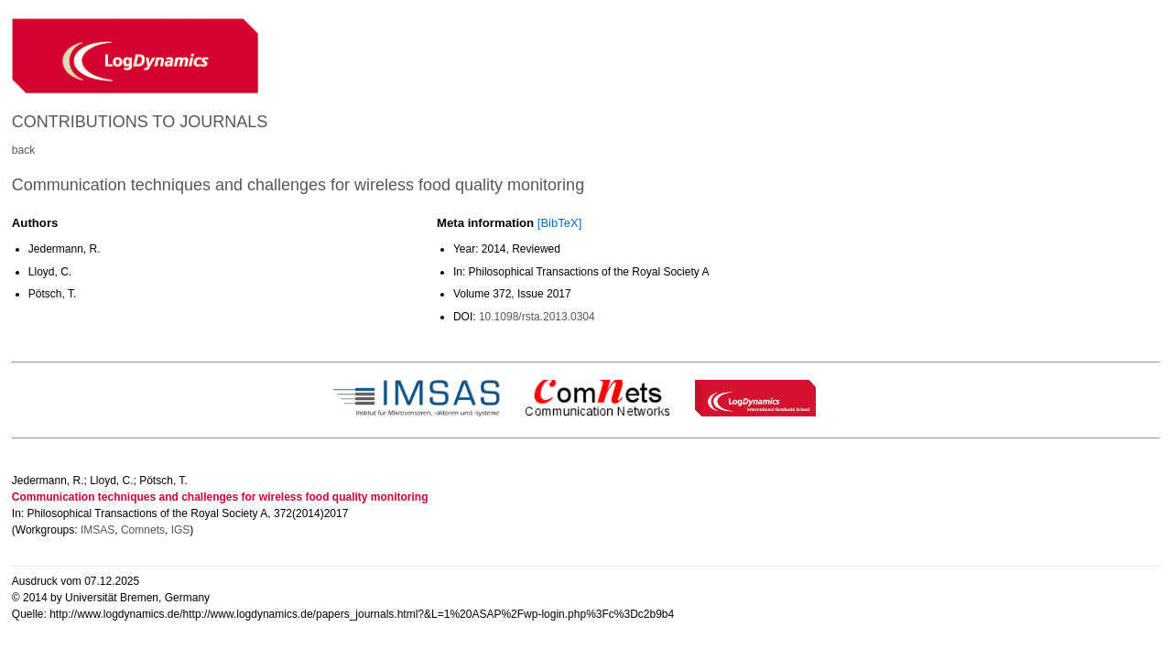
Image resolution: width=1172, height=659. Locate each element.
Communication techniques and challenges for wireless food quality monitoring (298, 185)
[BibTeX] (559, 223)
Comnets (143, 530)
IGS (180, 530)
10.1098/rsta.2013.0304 (537, 316)
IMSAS (97, 530)
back (23, 150)
